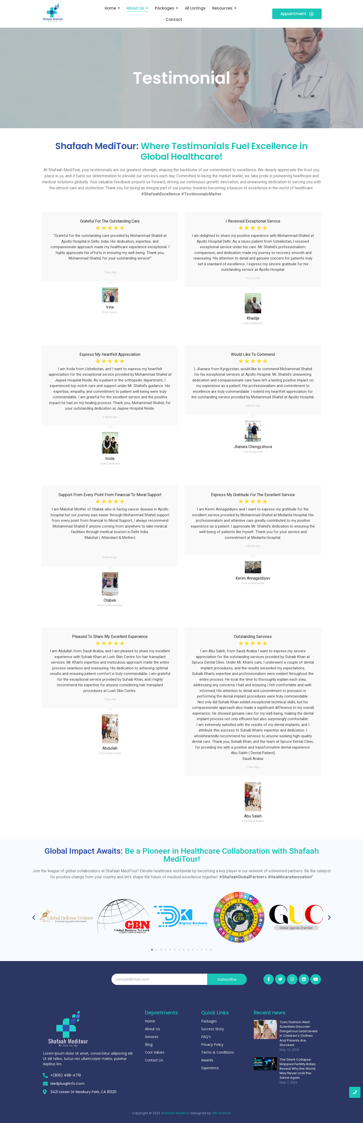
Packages (209, 1021)
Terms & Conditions (217, 1052)
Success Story (212, 1028)
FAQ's (206, 1036)
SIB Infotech (221, 1113)
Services (151, 1036)
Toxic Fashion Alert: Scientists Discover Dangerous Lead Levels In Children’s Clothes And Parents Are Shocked (299, 1033)
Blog (149, 1044)
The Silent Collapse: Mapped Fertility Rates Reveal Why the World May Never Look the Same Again (298, 1068)
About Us (152, 1028)
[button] (34, 917)
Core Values (154, 1052)
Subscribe (227, 979)
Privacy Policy (212, 1044)
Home (150, 1021)
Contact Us (154, 1060)
